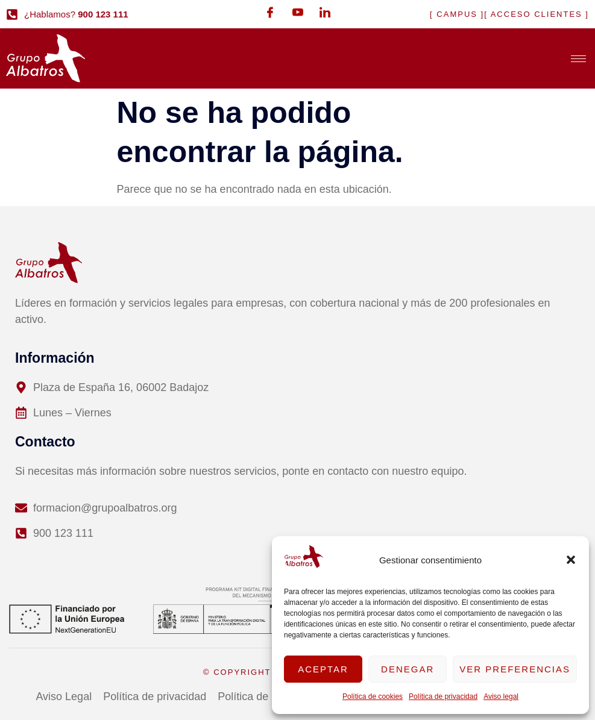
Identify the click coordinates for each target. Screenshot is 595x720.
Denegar (407, 669)
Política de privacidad (443, 696)
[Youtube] (298, 12)
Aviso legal (500, 696)
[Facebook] (270, 12)
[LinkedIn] (325, 12)
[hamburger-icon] (578, 58)
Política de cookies (372, 696)
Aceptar (323, 669)
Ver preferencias (514, 669)
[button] (571, 560)
